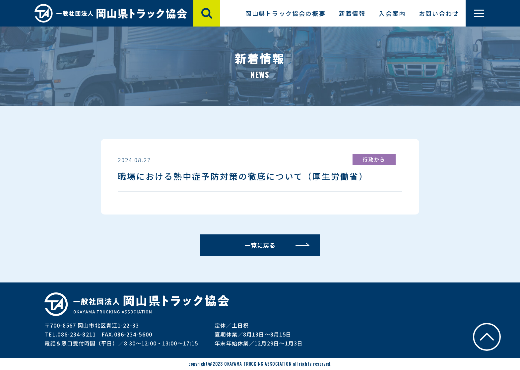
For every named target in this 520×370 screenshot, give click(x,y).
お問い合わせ (439, 13)
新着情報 (352, 13)
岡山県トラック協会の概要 (285, 13)
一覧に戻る (260, 245)
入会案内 (392, 13)
